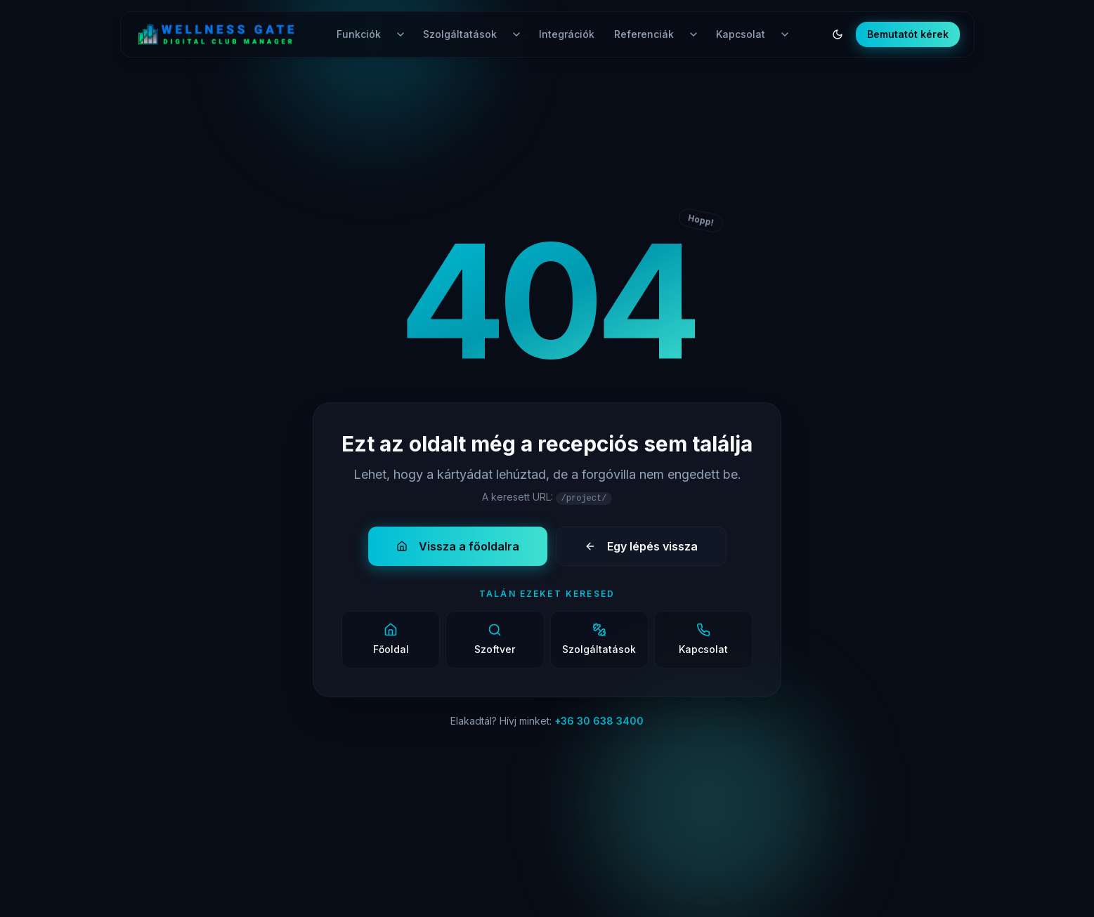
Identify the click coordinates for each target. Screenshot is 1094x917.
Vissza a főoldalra (457, 546)
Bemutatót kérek (908, 34)
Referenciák (644, 34)
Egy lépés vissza (641, 546)
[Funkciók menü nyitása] (400, 34)
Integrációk (566, 34)
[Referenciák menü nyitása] (693, 34)
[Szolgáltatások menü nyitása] (516, 34)
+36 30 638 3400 (599, 721)
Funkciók (359, 34)
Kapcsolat (740, 34)
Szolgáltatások (460, 34)
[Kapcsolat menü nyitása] (785, 34)
